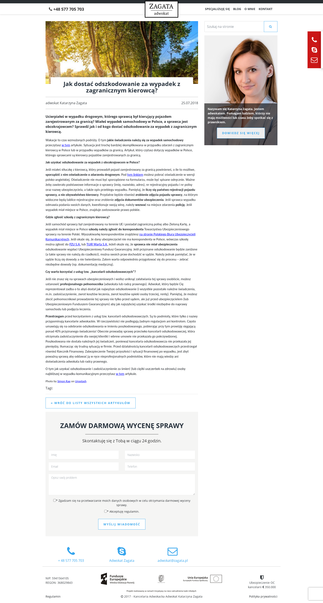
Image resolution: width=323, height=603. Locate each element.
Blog (237, 9)
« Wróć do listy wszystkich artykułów (90, 403)
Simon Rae (63, 381)
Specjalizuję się (217, 9)
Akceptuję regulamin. (121, 511)
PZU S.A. (75, 244)
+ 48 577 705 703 (71, 554)
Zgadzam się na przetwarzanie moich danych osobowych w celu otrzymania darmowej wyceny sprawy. (121, 503)
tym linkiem (135, 175)
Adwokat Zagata (121, 554)
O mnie (249, 9)
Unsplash (80, 381)
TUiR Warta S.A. (97, 244)
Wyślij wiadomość (121, 524)
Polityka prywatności (263, 596)
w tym (66, 145)
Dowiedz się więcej (241, 133)
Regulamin (53, 596)
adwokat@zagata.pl (172, 554)
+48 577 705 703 (66, 9)
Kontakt (265, 9)
